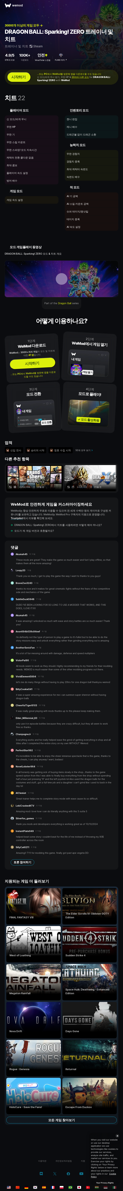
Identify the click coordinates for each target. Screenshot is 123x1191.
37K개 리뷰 (10, 60)
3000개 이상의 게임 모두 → (24, 25)
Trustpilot (17, 518)
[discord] (41, 1174)
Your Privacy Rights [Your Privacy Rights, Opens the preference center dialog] (105, 1183)
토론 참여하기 (22, 862)
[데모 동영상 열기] (61, 279)
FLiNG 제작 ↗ (61, 60)
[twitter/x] (54, 1174)
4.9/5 (9, 55)
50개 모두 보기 (82, 450)
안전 (42, 55)
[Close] (117, 1136)
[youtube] (81, 1174)
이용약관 (42, 1161)
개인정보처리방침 (63, 1161)
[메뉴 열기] (117, 5)
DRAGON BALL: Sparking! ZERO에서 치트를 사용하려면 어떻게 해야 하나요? (58, 525)
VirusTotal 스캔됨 (42, 60)
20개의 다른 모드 (80, 77)
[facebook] (68, 1174)
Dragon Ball (64, 303)
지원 (83, 1161)
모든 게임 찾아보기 (61, 1120)
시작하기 (18, 77)
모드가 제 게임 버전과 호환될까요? (34, 530)
